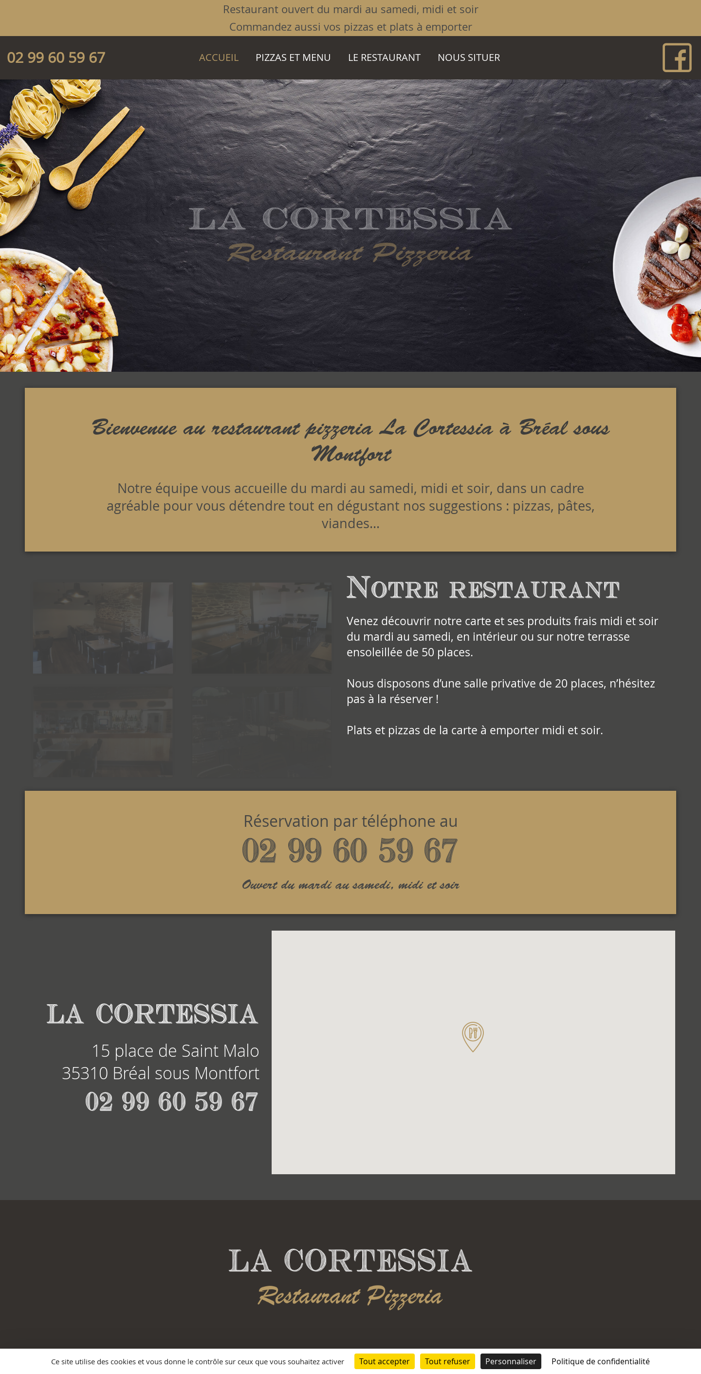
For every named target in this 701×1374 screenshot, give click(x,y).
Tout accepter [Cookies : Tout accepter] (384, 1361)
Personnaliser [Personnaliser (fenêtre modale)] (510, 1361)
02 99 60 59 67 (56, 57)
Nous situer (469, 57)
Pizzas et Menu (293, 57)
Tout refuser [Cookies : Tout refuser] (447, 1361)
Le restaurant (384, 57)
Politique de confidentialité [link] (601, 1361)
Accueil (219, 57)
